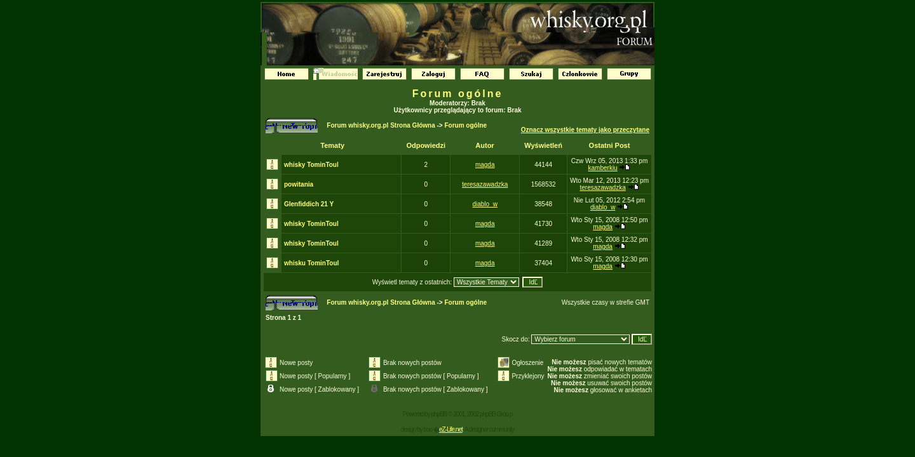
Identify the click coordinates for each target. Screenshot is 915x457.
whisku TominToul (311, 263)
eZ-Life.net (451, 429)
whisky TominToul (311, 164)
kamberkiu (603, 167)
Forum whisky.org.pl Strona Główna (381, 125)
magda (485, 164)
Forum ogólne (457, 93)
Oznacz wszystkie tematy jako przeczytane (585, 129)
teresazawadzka (485, 184)
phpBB (439, 414)
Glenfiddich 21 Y (309, 204)
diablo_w (484, 204)
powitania (298, 184)
